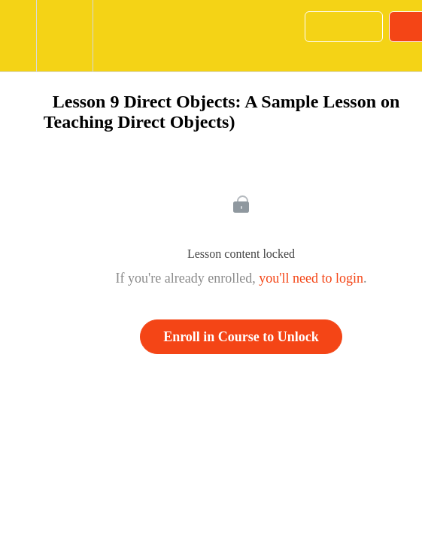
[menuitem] (64, 35)
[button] (18, 35)
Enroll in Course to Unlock (241, 336)
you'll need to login (311, 278)
